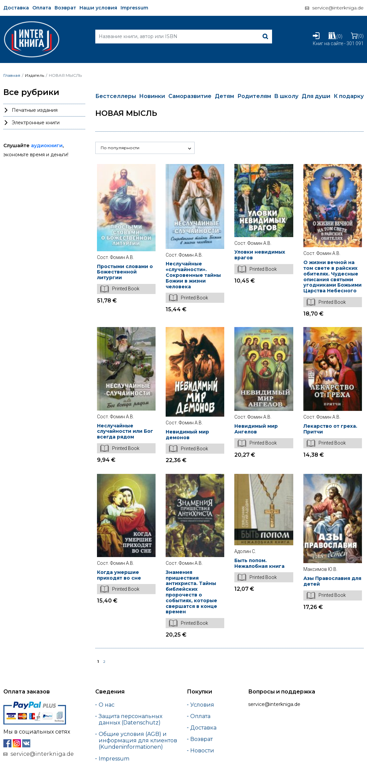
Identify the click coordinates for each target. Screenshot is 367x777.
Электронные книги (36, 123)
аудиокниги (47, 145)
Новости (202, 750)
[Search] (183, 36)
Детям (224, 96)
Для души (316, 96)
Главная (11, 75)
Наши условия (98, 8)
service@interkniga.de (338, 8)
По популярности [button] (120, 147)
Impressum (134, 8)
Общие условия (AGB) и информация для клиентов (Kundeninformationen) (138, 740)
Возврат (65, 8)
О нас (106, 705)
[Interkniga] (31, 24)
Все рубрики (31, 92)
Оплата (41, 8)
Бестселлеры (115, 96)
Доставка (16, 8)
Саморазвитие (189, 96)
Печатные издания (35, 110)
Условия (202, 705)
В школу (286, 96)
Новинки (152, 96)
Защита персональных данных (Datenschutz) (130, 719)
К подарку (349, 96)
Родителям (254, 96)
